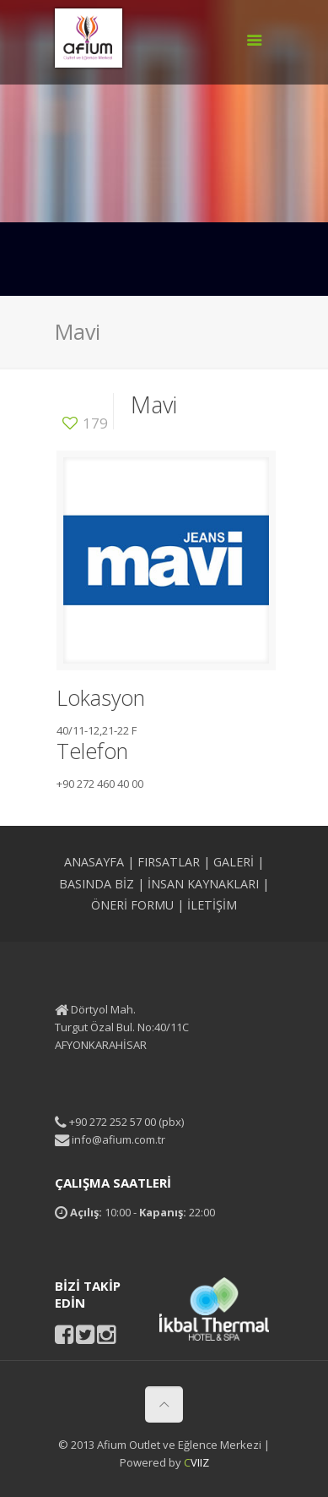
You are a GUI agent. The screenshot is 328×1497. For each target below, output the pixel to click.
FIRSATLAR (168, 862)
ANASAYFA (94, 862)
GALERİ (233, 862)
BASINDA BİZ (96, 884)
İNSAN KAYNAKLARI (203, 884)
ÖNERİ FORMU (132, 905)
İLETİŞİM (212, 905)
